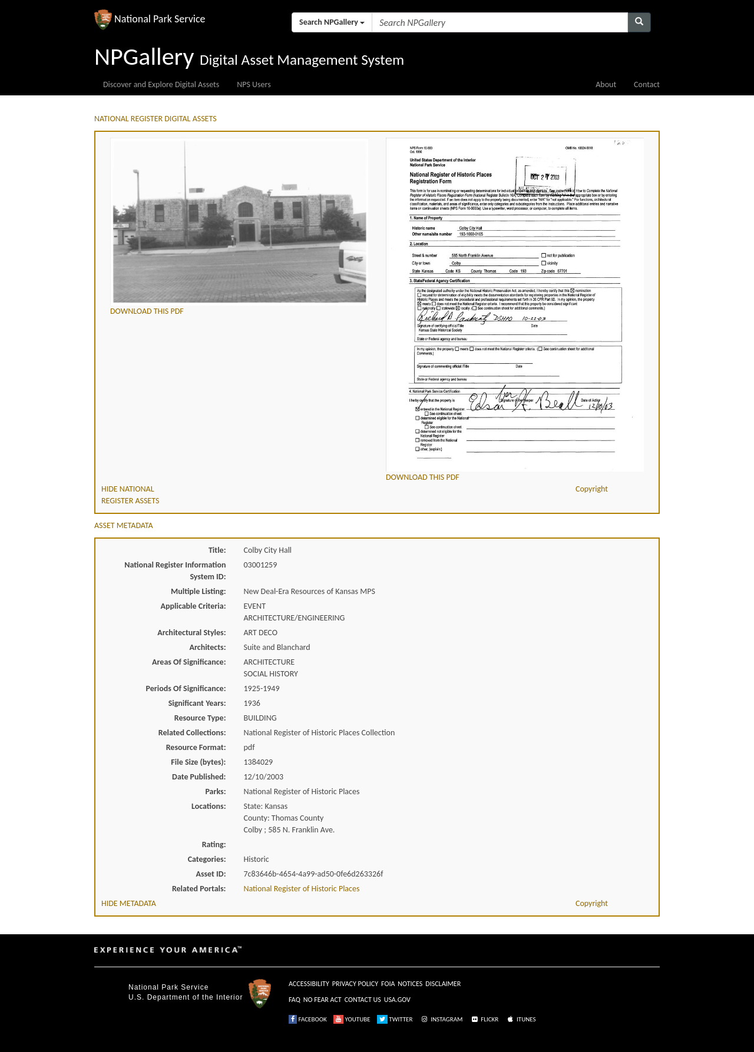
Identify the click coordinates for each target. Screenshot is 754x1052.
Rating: (214, 844)
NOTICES (410, 984)
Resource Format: (196, 747)
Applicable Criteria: (193, 606)
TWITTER (395, 1019)
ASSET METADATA (123, 525)
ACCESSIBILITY (309, 984)
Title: (217, 550)
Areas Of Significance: (189, 662)
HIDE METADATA (128, 903)
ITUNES (520, 1019)
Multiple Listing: (198, 591)
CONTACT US (363, 999)
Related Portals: (199, 889)
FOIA (388, 984)
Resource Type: (200, 718)
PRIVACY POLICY (355, 984)
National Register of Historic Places (302, 889)
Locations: (208, 806)
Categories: (207, 859)
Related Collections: (192, 733)
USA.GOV (397, 999)
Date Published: (199, 777)
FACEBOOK (308, 1019)
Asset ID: (211, 874)
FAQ (294, 999)
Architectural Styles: (191, 633)
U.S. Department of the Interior (185, 997)
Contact (647, 84)
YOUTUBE (352, 1019)
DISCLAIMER (443, 984)
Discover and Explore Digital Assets (161, 84)
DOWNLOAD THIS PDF (147, 311)
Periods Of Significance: (186, 688)
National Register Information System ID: (175, 571)
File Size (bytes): (198, 762)
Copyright (592, 489)
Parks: (215, 791)
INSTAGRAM (441, 1019)
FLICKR (484, 1019)
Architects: (208, 647)
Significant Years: (197, 703)
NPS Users (253, 84)
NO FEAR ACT (322, 999)
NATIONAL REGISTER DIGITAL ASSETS (155, 119)
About (606, 84)
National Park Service (168, 987)
